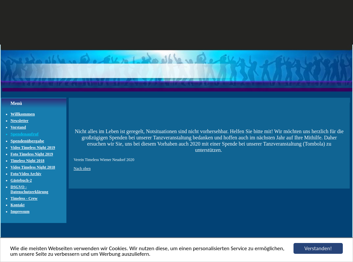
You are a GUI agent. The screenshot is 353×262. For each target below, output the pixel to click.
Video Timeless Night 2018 (33, 167)
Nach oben (82, 168)
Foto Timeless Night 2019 (32, 154)
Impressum (20, 211)
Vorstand (18, 127)
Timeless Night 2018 (27, 160)
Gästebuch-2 (21, 180)
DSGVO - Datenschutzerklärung (29, 189)
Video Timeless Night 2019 (33, 147)
